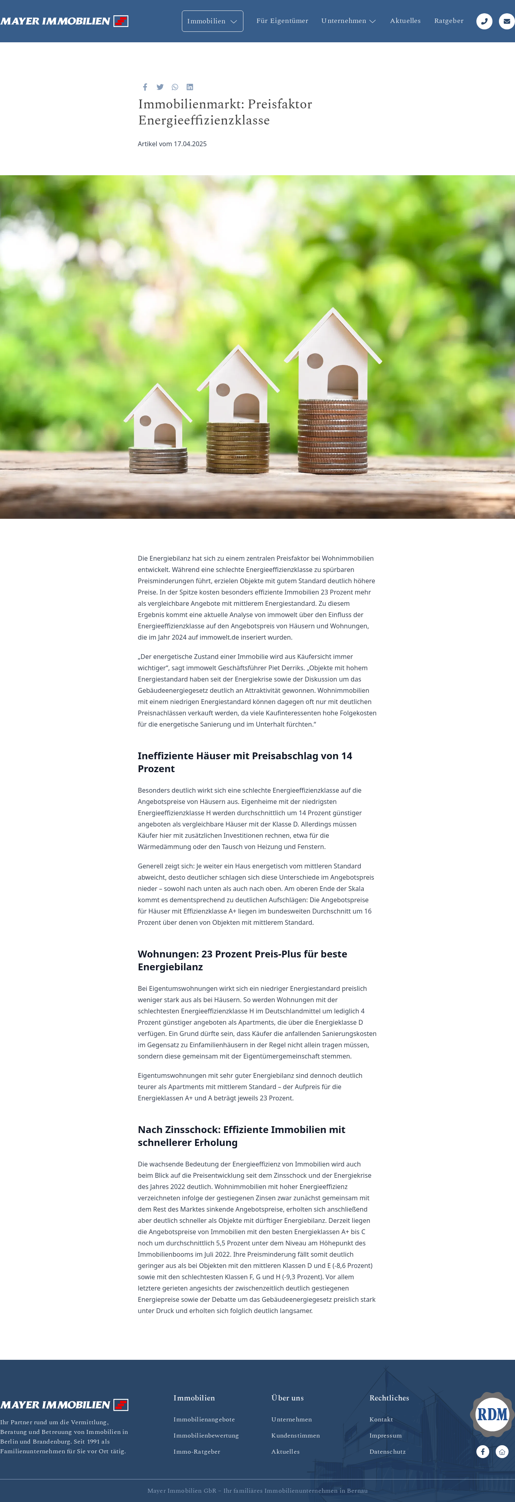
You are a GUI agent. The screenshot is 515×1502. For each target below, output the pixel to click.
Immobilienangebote (204, 1419)
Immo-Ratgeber (196, 1451)
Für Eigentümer (282, 20)
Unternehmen (349, 20)
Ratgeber (449, 20)
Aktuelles (405, 20)
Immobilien (212, 21)
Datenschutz (387, 1451)
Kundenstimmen (295, 1435)
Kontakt (381, 1419)
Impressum (385, 1435)
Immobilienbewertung (206, 1435)
